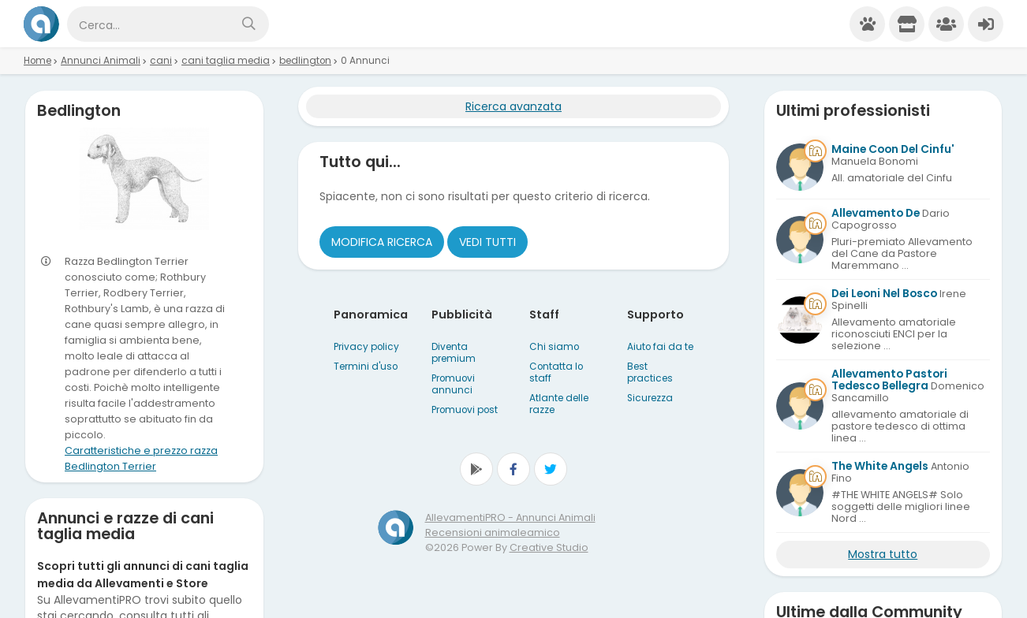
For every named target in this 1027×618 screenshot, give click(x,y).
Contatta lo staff (556, 372)
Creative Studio (549, 547)
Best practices (650, 372)
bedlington (305, 60)
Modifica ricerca (381, 242)
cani (161, 60)
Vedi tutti (487, 242)
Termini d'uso (366, 366)
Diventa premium (453, 353)
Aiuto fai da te (660, 347)
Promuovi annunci (453, 384)
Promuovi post (464, 410)
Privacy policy (366, 347)
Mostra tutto (882, 554)
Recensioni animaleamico (492, 532)
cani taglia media (225, 60)
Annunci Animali (100, 60)
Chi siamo (554, 347)
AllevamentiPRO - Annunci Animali (510, 517)
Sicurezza (650, 398)
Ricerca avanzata (513, 106)
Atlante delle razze (558, 404)
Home (37, 60)
